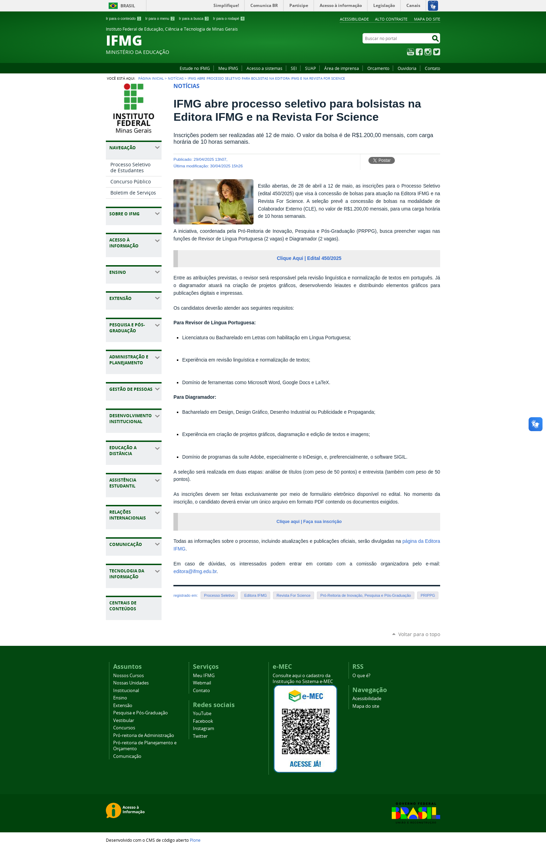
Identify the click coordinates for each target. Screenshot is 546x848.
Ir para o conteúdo (123, 18)
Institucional (126, 691)
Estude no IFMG (195, 68)
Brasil (127, 6)
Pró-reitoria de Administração (143, 735)
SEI (294, 68)
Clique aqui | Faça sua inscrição (309, 521)
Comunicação (127, 756)
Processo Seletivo (219, 595)
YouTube (410, 51)
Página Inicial (151, 78)
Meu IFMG (228, 68)
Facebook (419, 51)
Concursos (124, 728)
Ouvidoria (407, 68)
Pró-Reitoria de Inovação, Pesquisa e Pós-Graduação (365, 595)
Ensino (120, 698)
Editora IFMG (255, 595)
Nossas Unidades (131, 683)
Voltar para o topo (419, 634)
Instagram (427, 51)
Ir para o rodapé (229, 18)
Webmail (202, 683)
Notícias (176, 78)
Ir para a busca (194, 18)
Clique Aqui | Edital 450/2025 (309, 258)
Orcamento (378, 68)
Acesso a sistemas (264, 68)
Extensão (122, 705)
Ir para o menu (160, 18)
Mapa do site (427, 19)
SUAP (310, 68)
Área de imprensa (341, 68)
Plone (195, 840)
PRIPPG (428, 595)
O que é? (361, 676)
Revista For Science (293, 595)
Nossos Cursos (128, 676)
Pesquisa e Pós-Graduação (140, 713)
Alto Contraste (391, 19)
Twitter (436, 51)
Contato (432, 68)
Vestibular (123, 720)
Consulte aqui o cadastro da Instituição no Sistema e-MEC (303, 678)
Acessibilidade (354, 19)
